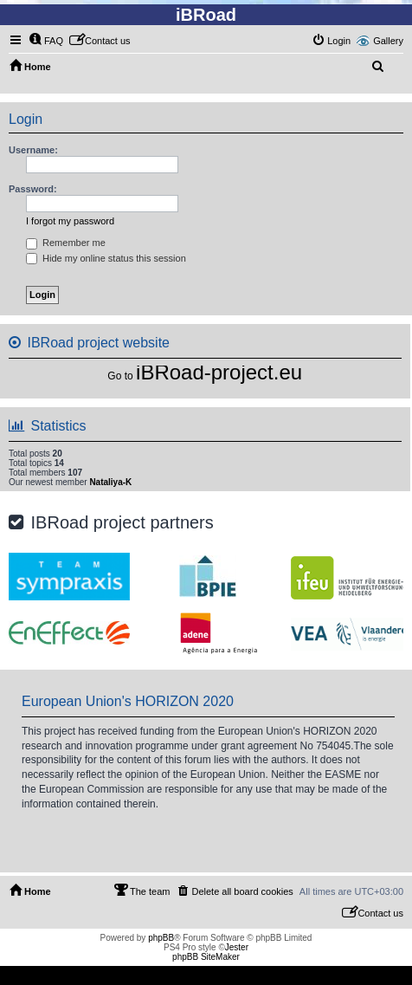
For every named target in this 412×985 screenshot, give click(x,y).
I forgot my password (70, 221)
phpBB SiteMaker (206, 957)
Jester (236, 947)
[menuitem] (46, 40)
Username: (33, 150)
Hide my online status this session (106, 258)
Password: (33, 189)
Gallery (388, 41)
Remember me (66, 242)
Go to (119, 376)
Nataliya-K (110, 482)
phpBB (161, 938)
